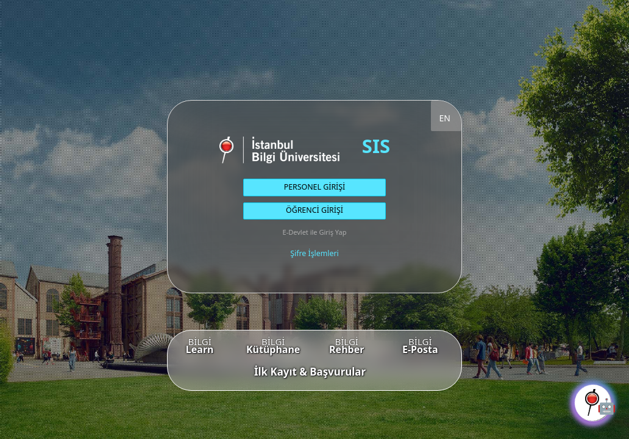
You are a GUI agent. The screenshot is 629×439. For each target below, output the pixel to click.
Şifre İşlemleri (314, 253)
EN (444, 118)
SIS (376, 146)
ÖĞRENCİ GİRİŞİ (314, 210)
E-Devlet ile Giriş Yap (315, 232)
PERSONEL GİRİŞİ (315, 187)
